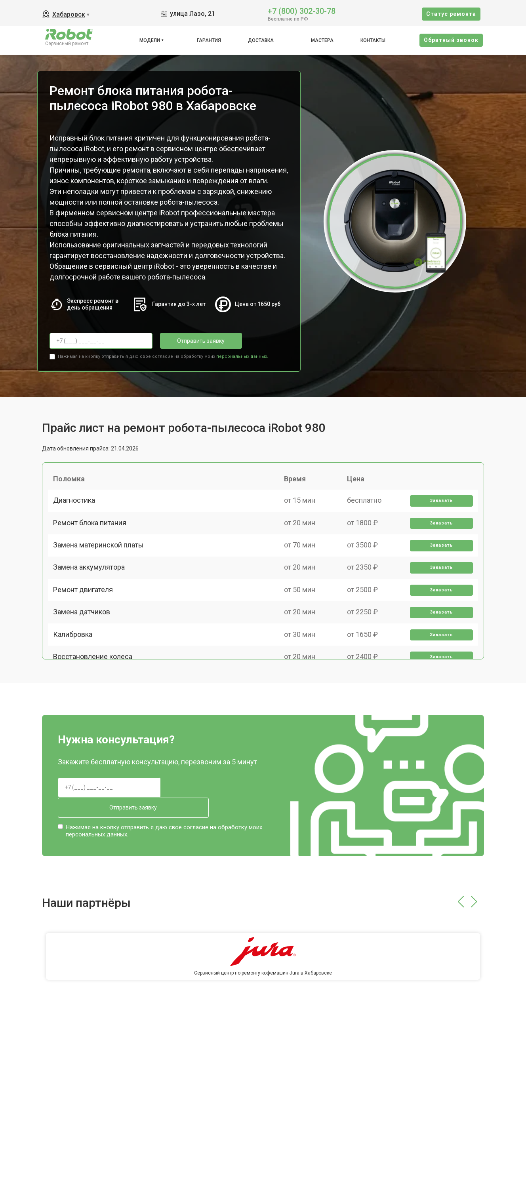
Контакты (372, 40)
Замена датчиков (84, 644)
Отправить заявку (191, 341)
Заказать (439, 506)
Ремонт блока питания (92, 534)
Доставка (261, 40)
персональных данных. (242, 354)
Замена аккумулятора (92, 589)
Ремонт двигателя (86, 616)
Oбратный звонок (451, 40)
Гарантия (209, 40)
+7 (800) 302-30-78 (301, 10)
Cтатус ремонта (451, 14)
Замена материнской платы (101, 561)
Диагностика (77, 506)
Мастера (322, 40)
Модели (149, 40)
